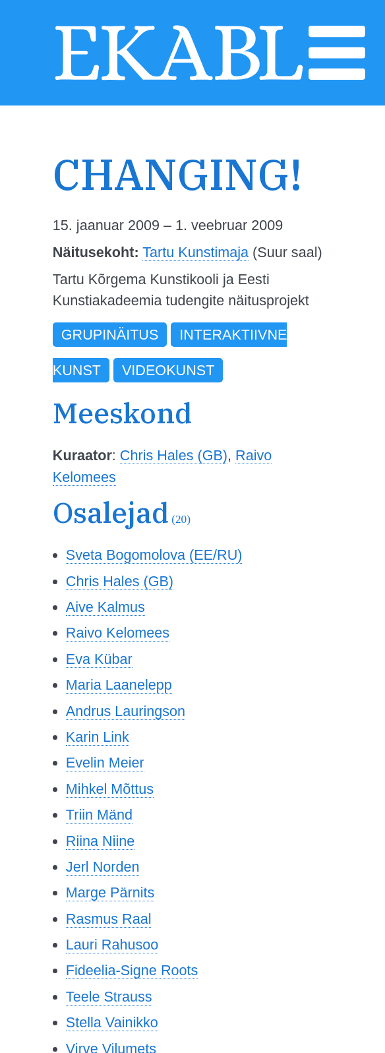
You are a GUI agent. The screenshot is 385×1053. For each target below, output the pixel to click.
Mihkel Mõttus (110, 789)
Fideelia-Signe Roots (132, 970)
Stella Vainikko (112, 1022)
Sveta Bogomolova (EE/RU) (154, 555)
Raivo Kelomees (117, 632)
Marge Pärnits (110, 892)
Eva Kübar (99, 659)
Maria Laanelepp (119, 685)
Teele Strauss (109, 996)
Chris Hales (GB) (173, 455)
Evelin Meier (105, 762)
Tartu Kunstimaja (195, 252)
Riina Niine (100, 841)
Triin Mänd (99, 814)
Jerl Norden (103, 866)
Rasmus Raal (109, 919)
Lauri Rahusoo (112, 944)
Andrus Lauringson (125, 711)
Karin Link (97, 737)
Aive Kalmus (105, 607)
